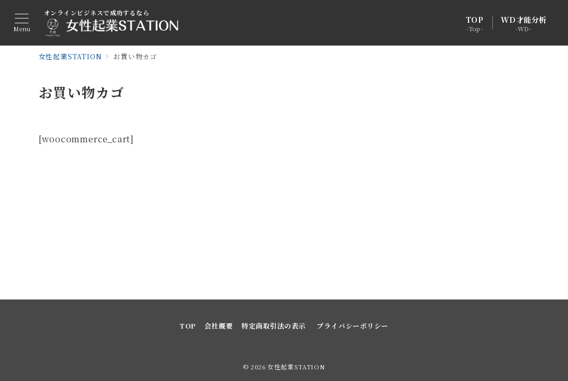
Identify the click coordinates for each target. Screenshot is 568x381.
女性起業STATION (296, 366)
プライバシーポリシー (352, 326)
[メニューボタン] (22, 23)
